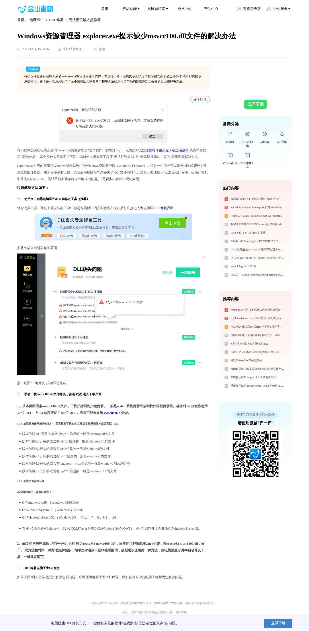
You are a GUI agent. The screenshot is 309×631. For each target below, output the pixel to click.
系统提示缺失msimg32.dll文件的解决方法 (254, 241)
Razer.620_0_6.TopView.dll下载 (248, 232)
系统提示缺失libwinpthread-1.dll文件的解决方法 (258, 385)
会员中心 (185, 9)
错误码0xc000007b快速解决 (246, 360)
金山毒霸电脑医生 (36, 568)
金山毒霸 (32, 623)
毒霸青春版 (248, 9)
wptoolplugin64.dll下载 (243, 266)
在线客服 (181, 612)
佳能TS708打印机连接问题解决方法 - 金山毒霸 (258, 335)
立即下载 (256, 104)
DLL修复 (56, 20)
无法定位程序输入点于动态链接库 (164, 150)
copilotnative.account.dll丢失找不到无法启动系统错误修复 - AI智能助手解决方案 (258, 318)
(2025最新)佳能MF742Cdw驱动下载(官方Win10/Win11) (258, 249)
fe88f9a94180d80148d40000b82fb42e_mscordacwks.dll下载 (258, 215)
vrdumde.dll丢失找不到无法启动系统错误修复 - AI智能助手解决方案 (258, 309)
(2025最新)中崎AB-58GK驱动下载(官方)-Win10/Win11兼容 (258, 257)
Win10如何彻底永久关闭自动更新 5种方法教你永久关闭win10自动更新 (258, 326)
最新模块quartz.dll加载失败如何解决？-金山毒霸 (258, 199)
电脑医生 (36, 20)
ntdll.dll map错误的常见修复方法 (249, 343)
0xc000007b (112, 413)
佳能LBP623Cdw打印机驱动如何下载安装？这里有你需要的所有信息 (258, 352)
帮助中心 (211, 9)
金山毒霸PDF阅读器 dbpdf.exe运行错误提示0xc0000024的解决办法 (258, 368)
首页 (104, 9)
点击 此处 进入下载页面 (85, 394)
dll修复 (162, 208)
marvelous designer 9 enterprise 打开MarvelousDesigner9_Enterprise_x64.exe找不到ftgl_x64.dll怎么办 (258, 207)
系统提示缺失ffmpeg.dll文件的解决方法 (253, 377)
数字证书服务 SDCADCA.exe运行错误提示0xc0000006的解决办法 (258, 224)
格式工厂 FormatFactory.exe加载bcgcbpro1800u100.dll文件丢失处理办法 (258, 274)
